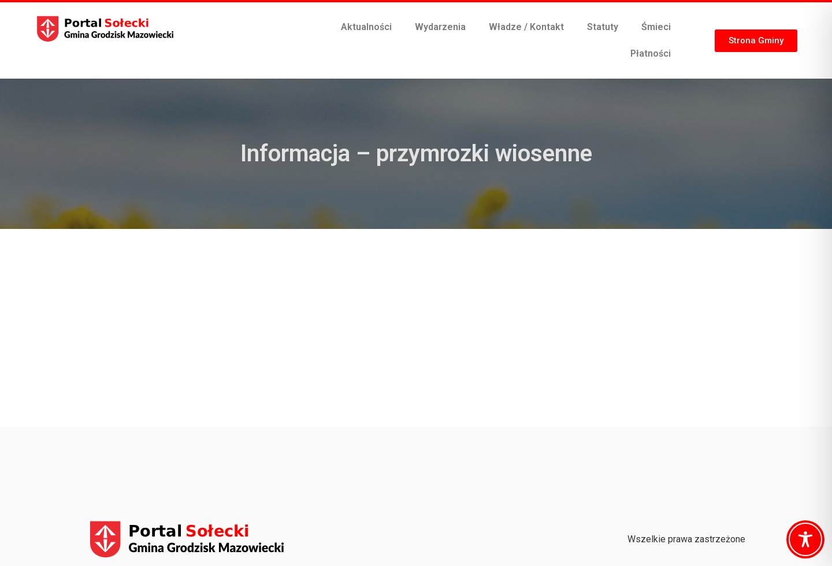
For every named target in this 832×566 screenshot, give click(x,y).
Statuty (602, 26)
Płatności (650, 53)
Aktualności (366, 26)
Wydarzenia (440, 26)
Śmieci (656, 26)
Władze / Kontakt (526, 26)
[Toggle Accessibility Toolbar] (805, 539)
